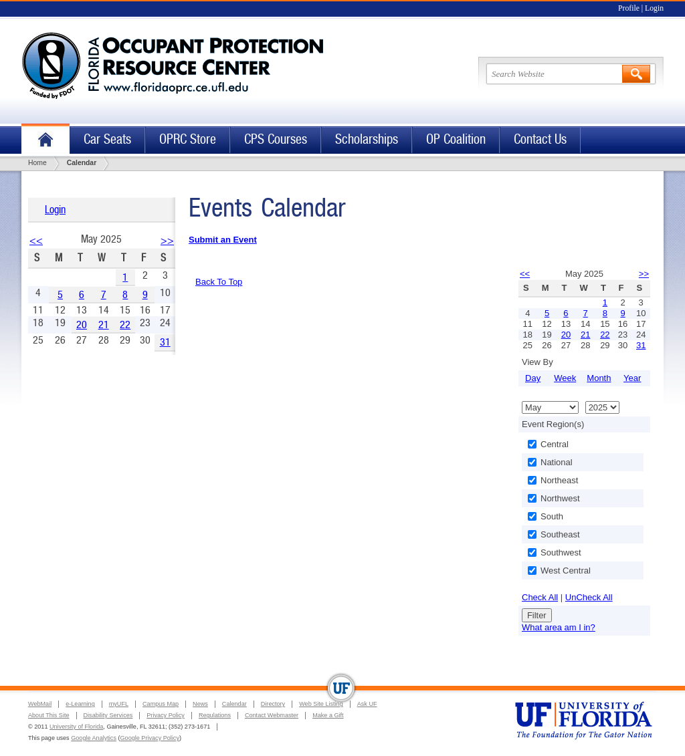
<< (36, 240)
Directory (273, 704)
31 (165, 342)
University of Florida (76, 726)
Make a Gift (328, 715)
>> (167, 240)
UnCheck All (589, 597)
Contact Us (540, 139)
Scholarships (366, 139)
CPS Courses (275, 139)
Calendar (234, 704)
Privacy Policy (165, 715)
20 (81, 324)
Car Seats (107, 139)
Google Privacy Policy (149, 738)
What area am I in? (558, 627)
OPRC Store (187, 139)
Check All (540, 597)
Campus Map (160, 704)
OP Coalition (456, 139)
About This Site (49, 715)
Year (632, 378)
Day (533, 378)
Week (565, 378)
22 (125, 324)
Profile (629, 8)
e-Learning (80, 704)
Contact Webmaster (271, 715)
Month (599, 378)
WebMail (40, 704)
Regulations (215, 715)
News (200, 704)
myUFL (118, 704)
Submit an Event (223, 240)
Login (654, 8)
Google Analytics (93, 738)
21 (103, 324)
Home (45, 140)
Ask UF (367, 704)
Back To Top (218, 282)
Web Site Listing (321, 704)
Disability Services (108, 715)
